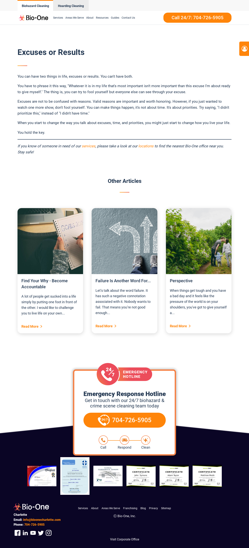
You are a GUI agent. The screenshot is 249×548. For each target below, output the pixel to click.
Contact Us (128, 17)
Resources (102, 17)
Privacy (153, 508)
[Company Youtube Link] (33, 532)
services (88, 146)
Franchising (130, 508)
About (90, 17)
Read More (30, 326)
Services (58, 17)
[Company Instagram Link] (49, 532)
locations (145, 146)
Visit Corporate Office (124, 539)
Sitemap (166, 508)
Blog (143, 508)
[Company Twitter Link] (41, 532)
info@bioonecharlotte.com (42, 520)
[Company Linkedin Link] (25, 532)
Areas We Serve (74, 17)
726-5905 (34, 524)
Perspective (181, 280)
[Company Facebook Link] (17, 532)
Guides (115, 17)
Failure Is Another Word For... (123, 280)
